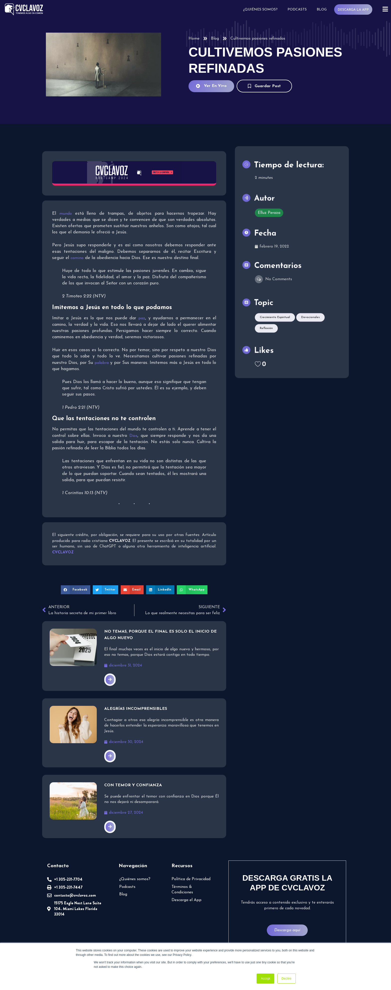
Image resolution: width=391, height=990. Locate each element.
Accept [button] (265, 978)
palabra (102, 363)
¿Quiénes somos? (260, 9)
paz (141, 318)
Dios (133, 436)
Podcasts (297, 9)
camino (77, 258)
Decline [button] (287, 978)
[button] (75, 589)
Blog (322, 9)
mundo (65, 214)
